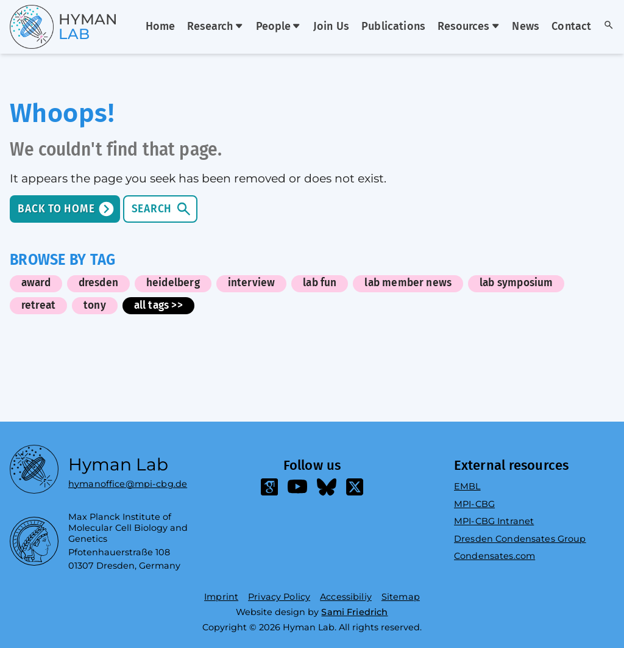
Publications (393, 26)
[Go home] (42, 27)
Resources (469, 26)
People (278, 26)
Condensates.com (494, 555)
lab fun (319, 283)
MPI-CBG (474, 504)
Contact (571, 26)
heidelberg (173, 283)
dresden (98, 283)
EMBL (467, 486)
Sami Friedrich (354, 612)
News (525, 26)
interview (251, 283)
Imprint (221, 596)
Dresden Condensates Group (520, 538)
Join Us (331, 26)
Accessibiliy (346, 596)
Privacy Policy (279, 596)
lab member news (408, 283)
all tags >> (158, 305)
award (36, 283)
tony (94, 305)
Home (161, 26)
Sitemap (400, 596)
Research (215, 26)
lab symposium (516, 283)
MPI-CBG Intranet (494, 521)
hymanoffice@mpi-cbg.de (127, 481)
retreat (38, 305)
